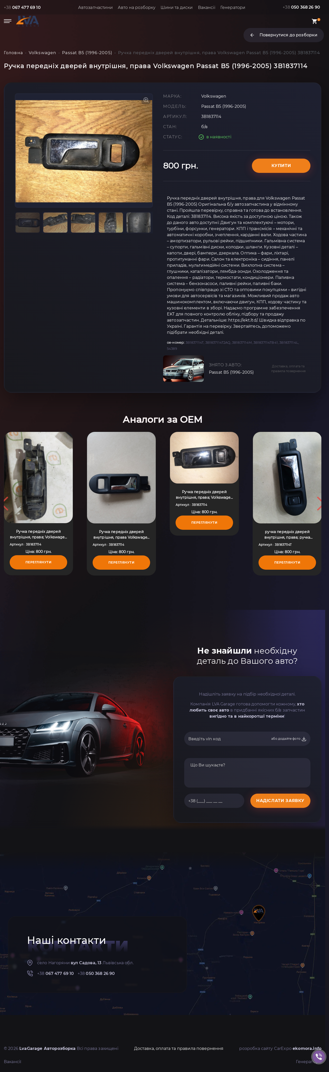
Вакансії (206, 7)
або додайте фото (289, 739)
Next (321, 503)
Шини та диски (177, 7)
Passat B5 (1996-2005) (231, 372)
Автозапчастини (95, 7)
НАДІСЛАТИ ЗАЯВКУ (280, 800)
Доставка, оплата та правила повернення (288, 368)
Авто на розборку (137, 7)
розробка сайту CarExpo (280, 1048)
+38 (22, 7)
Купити (281, 165)
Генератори (233, 7)
